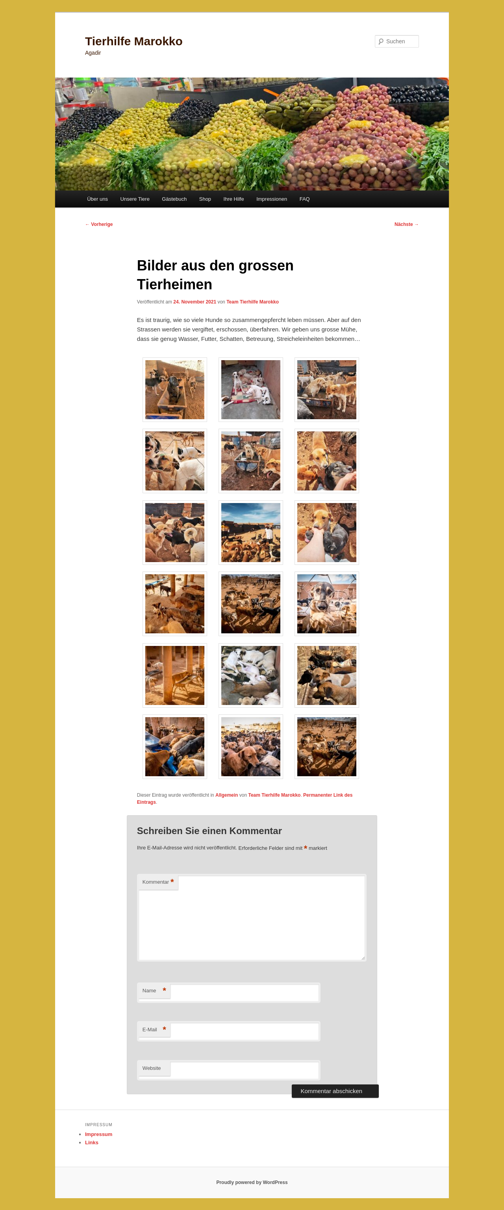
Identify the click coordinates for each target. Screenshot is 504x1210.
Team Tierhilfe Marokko (252, 302)
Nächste (407, 224)
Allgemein (226, 795)
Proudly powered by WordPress (251, 1182)
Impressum (98, 1134)
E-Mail (154, 1030)
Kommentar (158, 882)
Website (152, 1068)
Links (91, 1142)
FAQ (305, 199)
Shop (205, 199)
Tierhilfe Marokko (134, 41)
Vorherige (99, 224)
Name (154, 991)
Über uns (97, 199)
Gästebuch (174, 199)
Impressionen (271, 199)
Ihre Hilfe (234, 199)
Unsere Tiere (134, 199)
